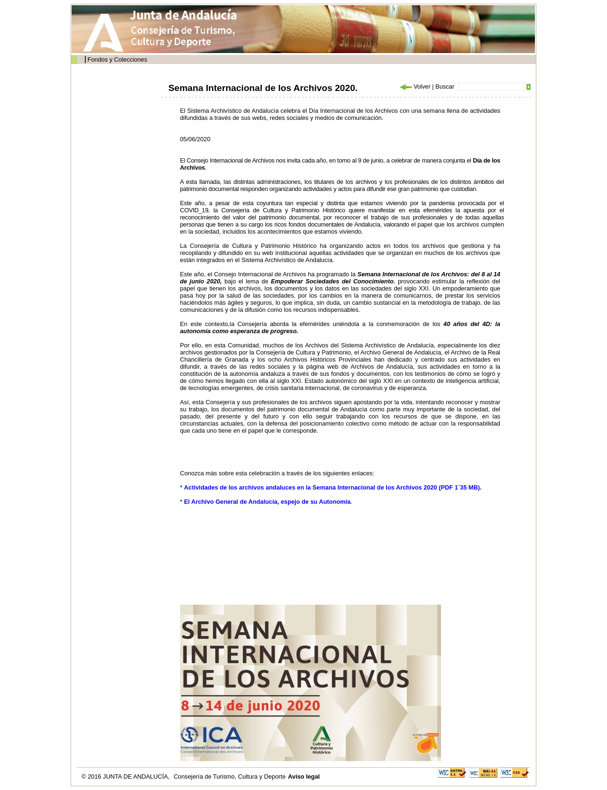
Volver (414, 86)
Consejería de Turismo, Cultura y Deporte (229, 776)
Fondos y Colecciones (117, 59)
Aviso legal (304, 776)
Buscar (444, 86)
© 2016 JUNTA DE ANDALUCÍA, (126, 776)
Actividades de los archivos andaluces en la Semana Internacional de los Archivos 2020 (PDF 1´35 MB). (333, 487)
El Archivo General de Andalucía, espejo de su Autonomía (267, 501)
